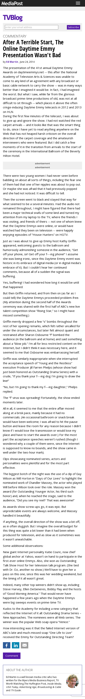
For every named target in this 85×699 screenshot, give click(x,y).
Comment (11, 655)
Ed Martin (12, 61)
